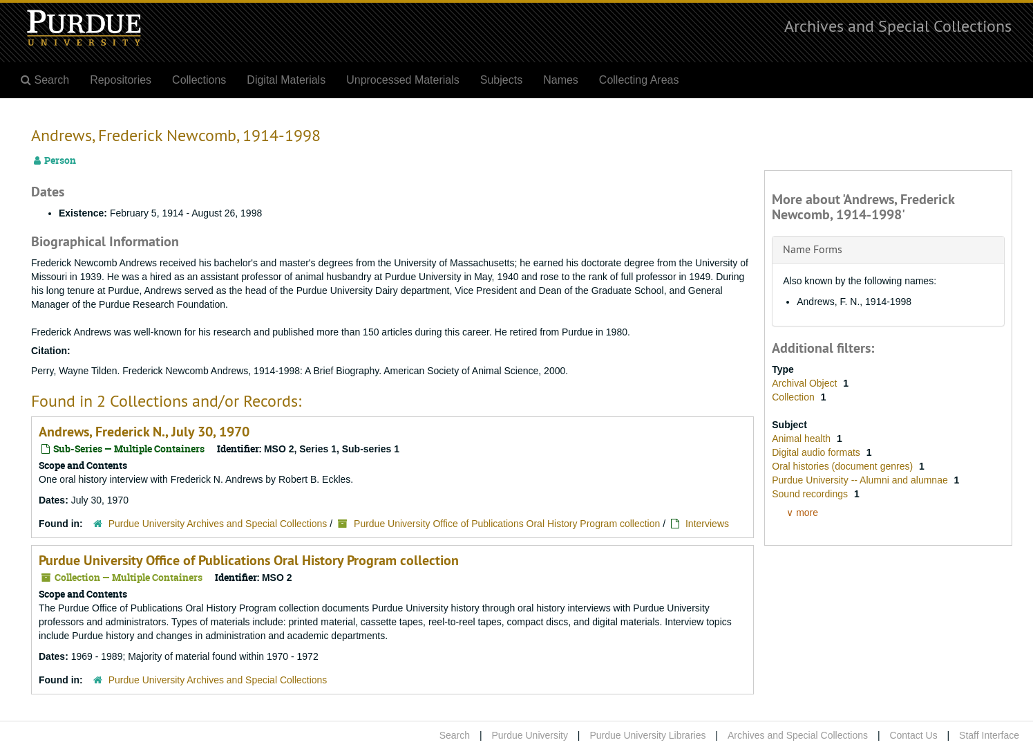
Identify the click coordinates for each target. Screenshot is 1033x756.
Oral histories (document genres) (844, 466)
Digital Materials (286, 80)
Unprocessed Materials (402, 80)
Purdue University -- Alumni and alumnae (861, 480)
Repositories (120, 80)
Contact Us (913, 735)
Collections (199, 80)
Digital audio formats (817, 452)
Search (454, 735)
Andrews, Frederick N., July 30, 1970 (144, 432)
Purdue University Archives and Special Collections (218, 523)
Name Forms (812, 249)
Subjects (501, 80)
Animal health (802, 438)
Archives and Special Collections (898, 25)
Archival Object (806, 383)
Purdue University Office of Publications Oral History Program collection (507, 523)
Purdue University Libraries (647, 735)
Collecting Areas (639, 80)
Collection (794, 397)
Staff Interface (989, 735)
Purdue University (529, 735)
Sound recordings (811, 493)
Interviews (707, 523)
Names (560, 80)
